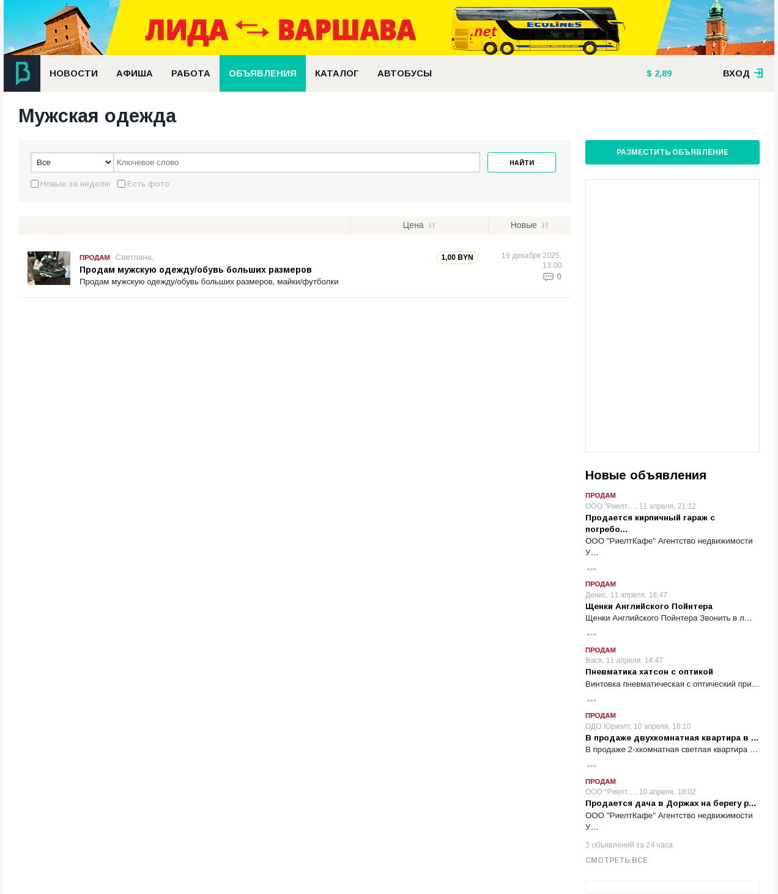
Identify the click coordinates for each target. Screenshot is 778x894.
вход (743, 73)
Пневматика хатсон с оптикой (649, 671)
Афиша (134, 73)
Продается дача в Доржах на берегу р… (671, 803)
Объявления (263, 73)
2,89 (662, 73)
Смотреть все (616, 860)
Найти (521, 162)
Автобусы (404, 73)
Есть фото (148, 183)
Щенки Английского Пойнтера (649, 606)
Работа (190, 73)
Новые (524, 225)
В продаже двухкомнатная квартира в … (672, 737)
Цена (413, 225)
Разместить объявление (672, 152)
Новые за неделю (75, 183)
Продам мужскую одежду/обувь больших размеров (196, 270)
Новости (74, 73)
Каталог (337, 73)
